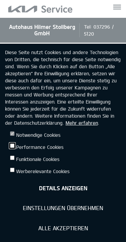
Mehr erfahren (82, 123)
